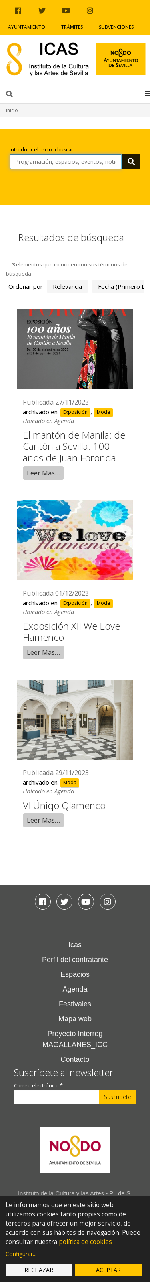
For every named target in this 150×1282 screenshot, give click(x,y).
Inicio (12, 110)
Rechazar (38, 1270)
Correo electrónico (38, 1086)
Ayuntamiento (26, 27)
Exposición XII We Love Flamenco (71, 631)
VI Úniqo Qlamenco (64, 805)
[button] (147, 93)
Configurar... (21, 1254)
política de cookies (85, 1242)
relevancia (67, 286)
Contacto (74, 1059)
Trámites (72, 27)
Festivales (75, 1004)
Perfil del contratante (75, 960)
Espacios (75, 974)
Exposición (75, 412)
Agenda (64, 421)
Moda (103, 412)
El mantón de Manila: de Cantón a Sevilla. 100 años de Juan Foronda (74, 446)
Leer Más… (43, 472)
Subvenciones (116, 27)
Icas (75, 945)
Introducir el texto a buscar (41, 150)
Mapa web (75, 1019)
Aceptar (108, 1270)
